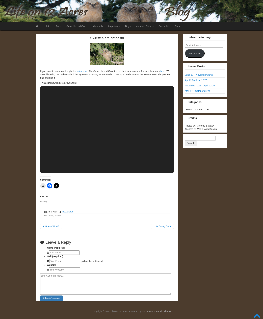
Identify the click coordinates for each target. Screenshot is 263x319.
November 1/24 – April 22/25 (200, 85)
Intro (48, 26)
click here (82, 71)
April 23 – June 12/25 (196, 80)
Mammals (98, 26)
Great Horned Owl (77, 26)
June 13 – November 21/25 (199, 74)
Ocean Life (164, 26)
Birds (58, 26)
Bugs (127, 26)
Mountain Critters (144, 26)
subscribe (194, 53)
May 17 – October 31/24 (197, 91)
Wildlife (58, 215)
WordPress (147, 311)
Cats (177, 26)
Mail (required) (55, 256)
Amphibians (114, 26)
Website (51, 265)
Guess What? (51, 226)
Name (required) (56, 248)
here (162, 71)
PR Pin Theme (163, 311)
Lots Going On (162, 226)
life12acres (67, 211)
